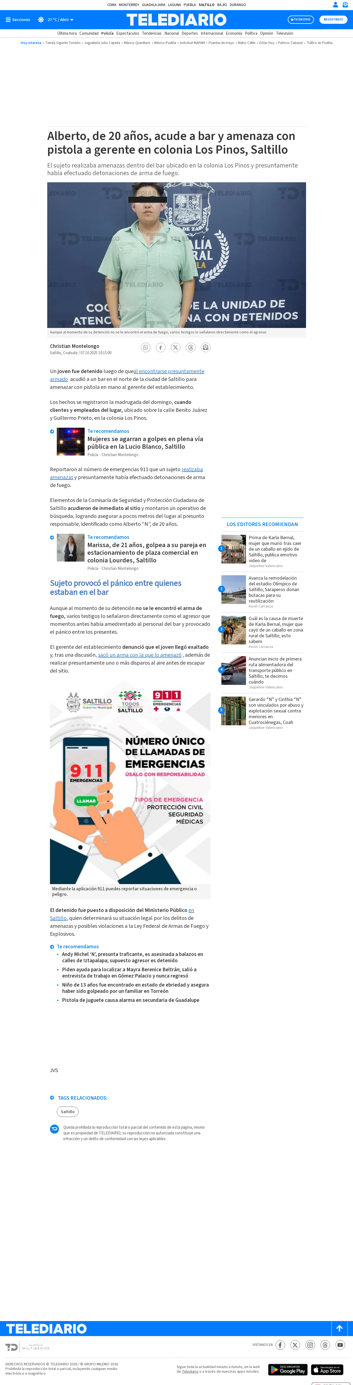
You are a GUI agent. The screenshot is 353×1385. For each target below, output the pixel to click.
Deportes (190, 33)
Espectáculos (127, 33)
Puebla (190, 5)
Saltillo (207, 5)
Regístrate (333, 19)
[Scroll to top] (339, 1328)
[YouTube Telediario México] (340, 1345)
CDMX (111, 5)
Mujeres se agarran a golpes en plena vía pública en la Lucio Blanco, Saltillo (145, 442)
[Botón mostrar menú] (19, 19)
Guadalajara (153, 5)
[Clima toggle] (54, 20)
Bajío (222, 5)
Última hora (67, 33)
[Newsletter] (345, 6)
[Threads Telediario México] (325, 1345)
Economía (234, 33)
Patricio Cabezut (290, 42)
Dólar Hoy (266, 42)
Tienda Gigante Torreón (63, 42)
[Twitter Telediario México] (295, 1345)
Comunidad (89, 33)
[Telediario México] (176, 19)
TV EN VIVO (302, 19)
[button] (145, 347)
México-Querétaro (137, 42)
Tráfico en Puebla (320, 42)
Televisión (284, 33)
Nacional (171, 33)
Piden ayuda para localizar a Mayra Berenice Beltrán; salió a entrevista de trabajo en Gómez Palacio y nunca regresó (129, 973)
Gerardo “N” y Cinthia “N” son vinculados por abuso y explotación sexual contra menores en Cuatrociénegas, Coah (276, 711)
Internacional (212, 33)
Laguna (174, 5)
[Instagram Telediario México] (310, 1345)
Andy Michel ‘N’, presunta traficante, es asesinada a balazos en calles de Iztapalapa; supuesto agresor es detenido (132, 957)
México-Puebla (165, 42)
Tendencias (152, 33)
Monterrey (129, 5)
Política (251, 33)
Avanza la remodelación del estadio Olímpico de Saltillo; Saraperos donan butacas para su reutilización (274, 590)
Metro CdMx (247, 42)
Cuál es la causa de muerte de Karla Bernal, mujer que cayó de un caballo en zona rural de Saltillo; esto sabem (276, 630)
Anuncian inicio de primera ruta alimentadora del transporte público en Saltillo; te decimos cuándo (275, 670)
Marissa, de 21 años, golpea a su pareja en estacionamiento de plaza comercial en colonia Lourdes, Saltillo (146, 552)
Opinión (266, 33)
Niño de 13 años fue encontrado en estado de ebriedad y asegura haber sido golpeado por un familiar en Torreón (135, 988)
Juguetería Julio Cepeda (102, 42)
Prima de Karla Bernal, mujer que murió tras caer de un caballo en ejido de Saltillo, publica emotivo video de (275, 549)
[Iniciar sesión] (335, 4)
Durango (238, 5)
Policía (107, 33)
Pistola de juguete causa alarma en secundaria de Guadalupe (130, 1000)
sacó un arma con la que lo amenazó (140, 655)
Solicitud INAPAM (192, 42)
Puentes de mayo (221, 42)
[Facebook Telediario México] (280, 1345)
